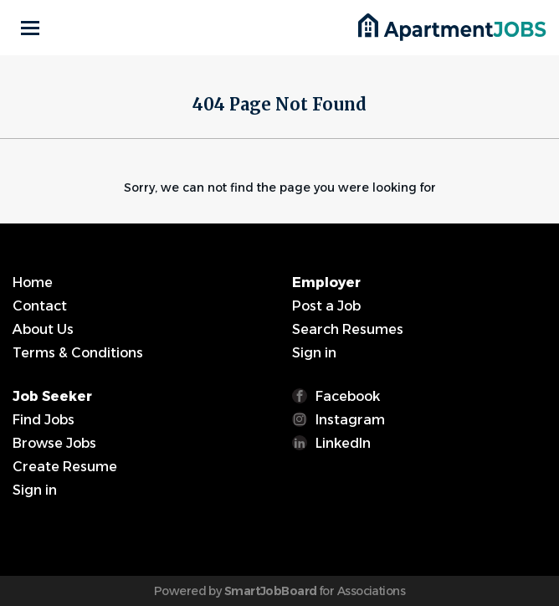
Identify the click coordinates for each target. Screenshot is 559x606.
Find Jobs (43, 420)
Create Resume (65, 467)
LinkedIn (343, 443)
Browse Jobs (54, 443)
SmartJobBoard (270, 590)
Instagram (350, 420)
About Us (43, 329)
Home (33, 282)
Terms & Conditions (78, 353)
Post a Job (326, 306)
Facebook (347, 396)
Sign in (314, 353)
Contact (40, 306)
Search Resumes (347, 329)
